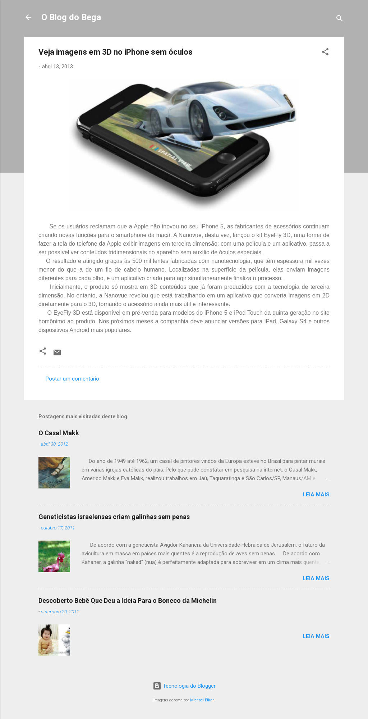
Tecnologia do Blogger (184, 686)
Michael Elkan (202, 700)
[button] (325, 53)
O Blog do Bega (71, 17)
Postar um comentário (72, 379)
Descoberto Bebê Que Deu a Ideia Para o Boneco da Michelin (127, 600)
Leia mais (316, 494)
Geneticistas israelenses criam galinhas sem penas (114, 516)
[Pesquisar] (339, 20)
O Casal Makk (58, 433)
